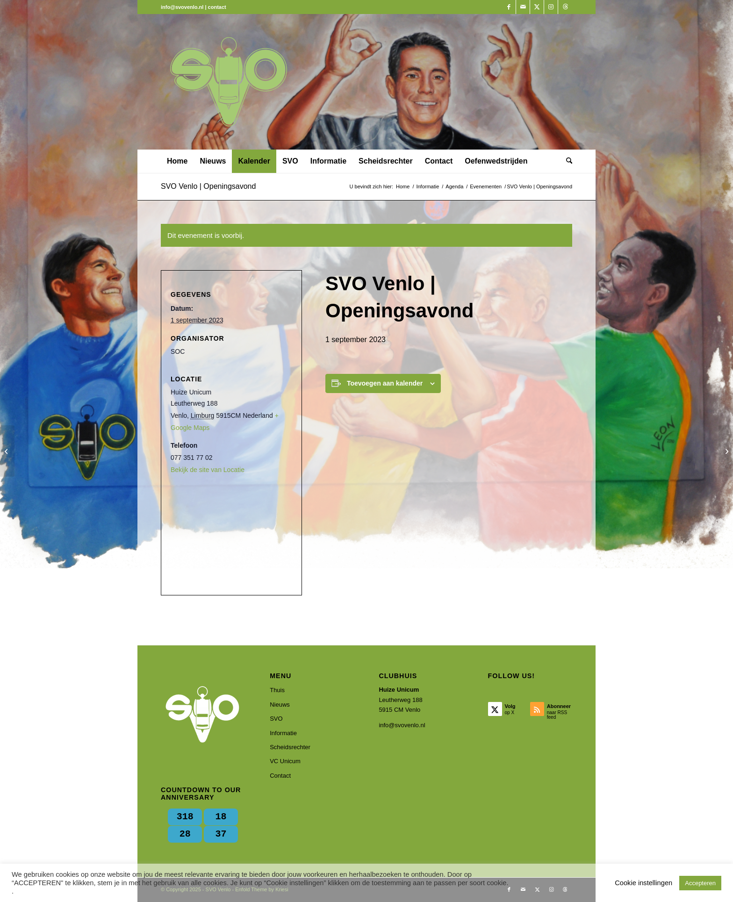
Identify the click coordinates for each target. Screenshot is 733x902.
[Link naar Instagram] (551, 7)
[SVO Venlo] (228, 82)
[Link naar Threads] (565, 7)
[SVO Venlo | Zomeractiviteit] (7, 451)
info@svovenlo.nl (402, 725)
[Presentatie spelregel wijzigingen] (726, 451)
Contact (280, 775)
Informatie (283, 733)
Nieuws (280, 704)
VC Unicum (285, 761)
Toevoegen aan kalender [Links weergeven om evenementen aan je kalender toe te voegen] (385, 383)
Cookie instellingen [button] (643, 883)
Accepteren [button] (700, 883)
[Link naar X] (537, 7)
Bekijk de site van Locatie (207, 469)
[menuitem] (177, 161)
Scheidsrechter (290, 747)
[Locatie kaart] (231, 533)
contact (217, 7)
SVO (276, 718)
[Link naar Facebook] (509, 7)
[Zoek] (566, 161)
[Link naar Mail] (523, 7)
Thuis (277, 690)
